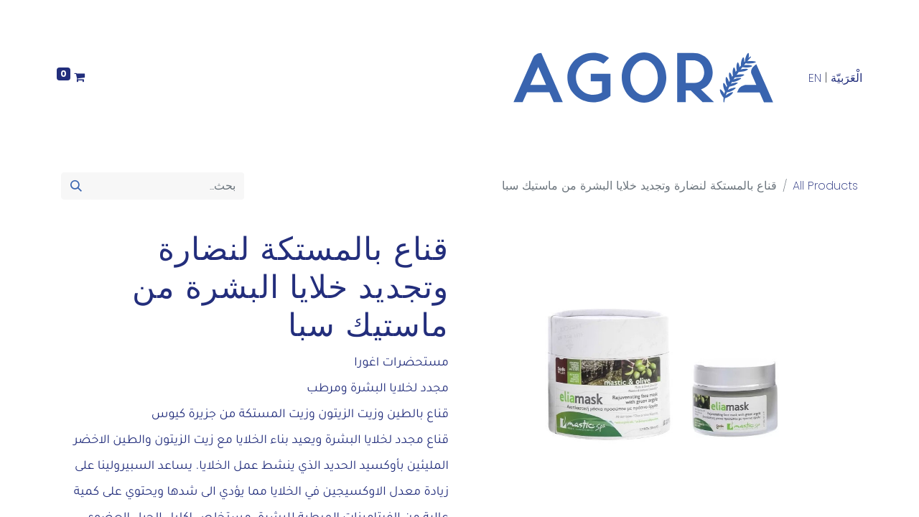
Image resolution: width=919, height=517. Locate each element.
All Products (825, 185)
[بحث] (76, 186)
